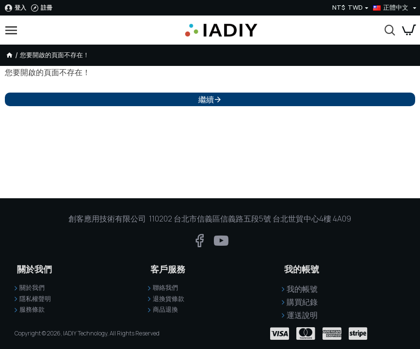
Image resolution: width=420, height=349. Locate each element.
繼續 (206, 99)
